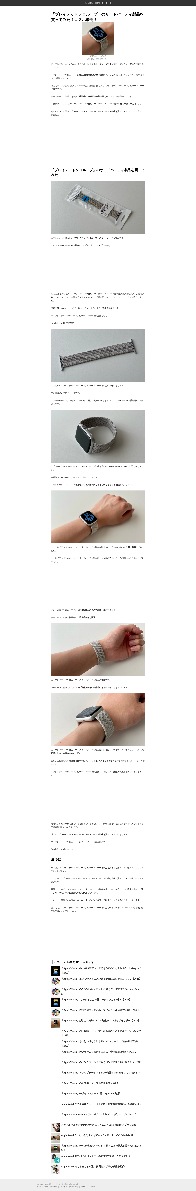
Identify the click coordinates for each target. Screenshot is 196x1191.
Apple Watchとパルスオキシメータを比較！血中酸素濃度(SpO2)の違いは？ (101, 1104)
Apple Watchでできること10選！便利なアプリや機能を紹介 (93, 1166)
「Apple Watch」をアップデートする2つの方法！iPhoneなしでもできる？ (100, 1072)
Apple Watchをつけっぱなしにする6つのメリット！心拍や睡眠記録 (97, 1135)
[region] (98, 141)
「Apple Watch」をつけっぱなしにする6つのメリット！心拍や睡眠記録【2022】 (99, 1043)
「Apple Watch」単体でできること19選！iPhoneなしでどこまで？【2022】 (101, 978)
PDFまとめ (63, 1187)
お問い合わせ (73, 1187)
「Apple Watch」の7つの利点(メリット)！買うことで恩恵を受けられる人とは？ (101, 991)
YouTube (83, 1187)
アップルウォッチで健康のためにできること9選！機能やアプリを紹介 (98, 1124)
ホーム (39, 1187)
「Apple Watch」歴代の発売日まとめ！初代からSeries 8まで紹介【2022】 (100, 1010)
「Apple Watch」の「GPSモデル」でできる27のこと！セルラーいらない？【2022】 (101, 970)
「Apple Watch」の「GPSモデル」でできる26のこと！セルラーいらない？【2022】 (101, 1033)
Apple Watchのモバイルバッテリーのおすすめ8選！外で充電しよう (97, 1156)
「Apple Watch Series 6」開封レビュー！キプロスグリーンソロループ (98, 1114)
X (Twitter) (91, 1187)
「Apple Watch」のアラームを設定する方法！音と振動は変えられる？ (99, 1051)
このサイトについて (50, 1187)
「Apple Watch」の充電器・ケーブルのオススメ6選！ (90, 1083)
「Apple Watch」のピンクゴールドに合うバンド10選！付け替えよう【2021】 (102, 1062)
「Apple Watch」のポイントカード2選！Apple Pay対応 (90, 1093)
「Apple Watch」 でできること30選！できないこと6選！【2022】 (96, 999)
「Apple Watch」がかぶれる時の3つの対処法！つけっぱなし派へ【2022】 (100, 1020)
